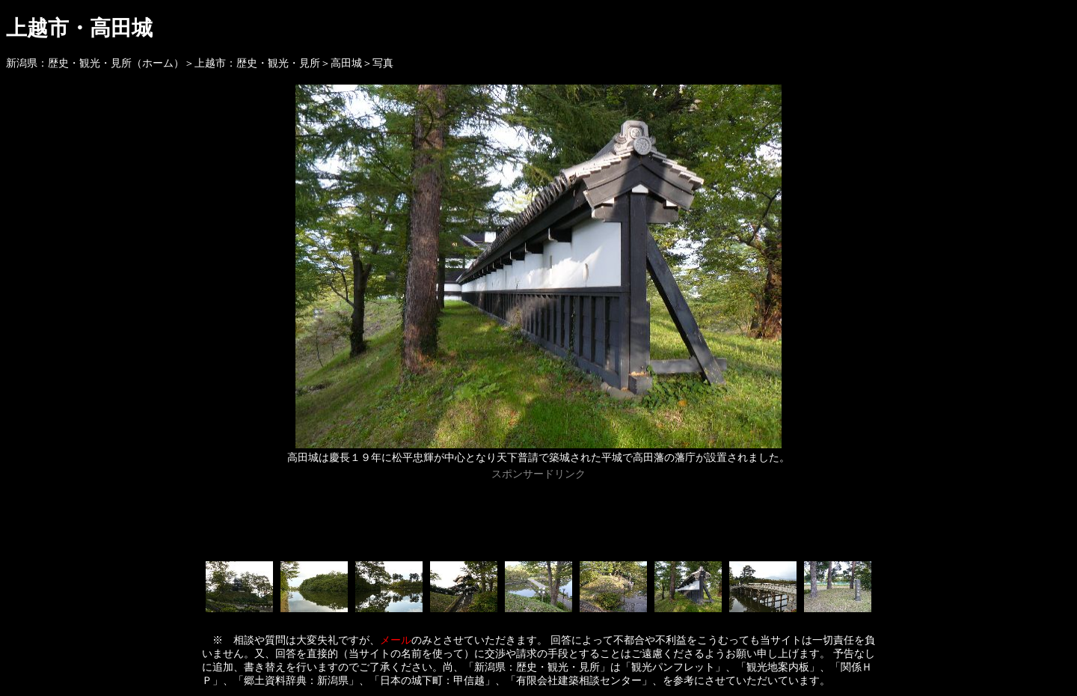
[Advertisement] (538, 518)
